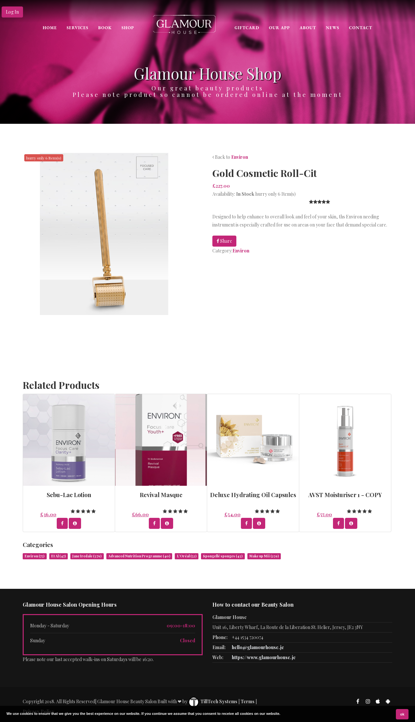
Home (50, 27)
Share (224, 241)
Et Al (58, 556)
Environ (239, 157)
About (308, 27)
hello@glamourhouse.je (258, 647)
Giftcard (246, 27)
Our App (279, 27)
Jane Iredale (86, 556)
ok (402, 714)
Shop (128, 27)
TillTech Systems (212, 701)
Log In (12, 12)
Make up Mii (264, 556)
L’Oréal (186, 556)
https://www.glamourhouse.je (264, 657)
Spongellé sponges (223, 556)
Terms (248, 701)
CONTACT (360, 27)
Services (77, 27)
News (332, 27)
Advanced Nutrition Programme (139, 556)
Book (105, 27)
